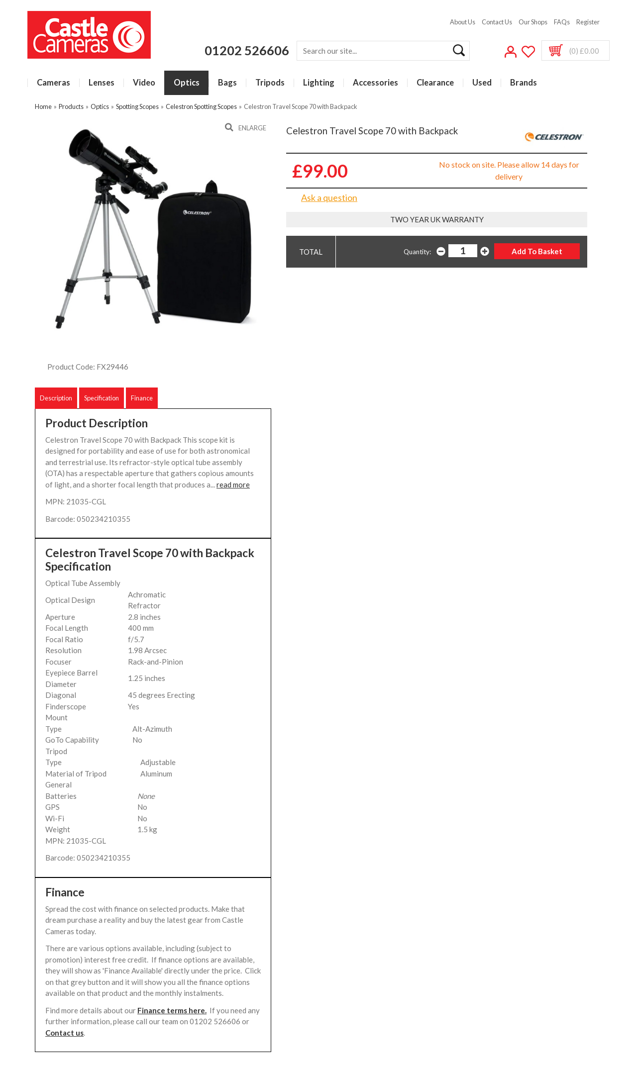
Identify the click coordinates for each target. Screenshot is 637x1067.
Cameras (53, 83)
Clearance (435, 83)
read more (233, 484)
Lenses (101, 83)
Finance (142, 398)
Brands (523, 83)
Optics (187, 83)
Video (144, 83)
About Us (462, 22)
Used (482, 83)
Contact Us (497, 22)
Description (56, 398)
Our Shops (533, 22)
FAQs (562, 22)
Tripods (270, 83)
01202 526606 (247, 50)
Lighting (318, 83)
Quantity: (417, 252)
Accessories (375, 83)
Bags (227, 83)
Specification (101, 398)
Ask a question (329, 197)
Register (588, 22)
